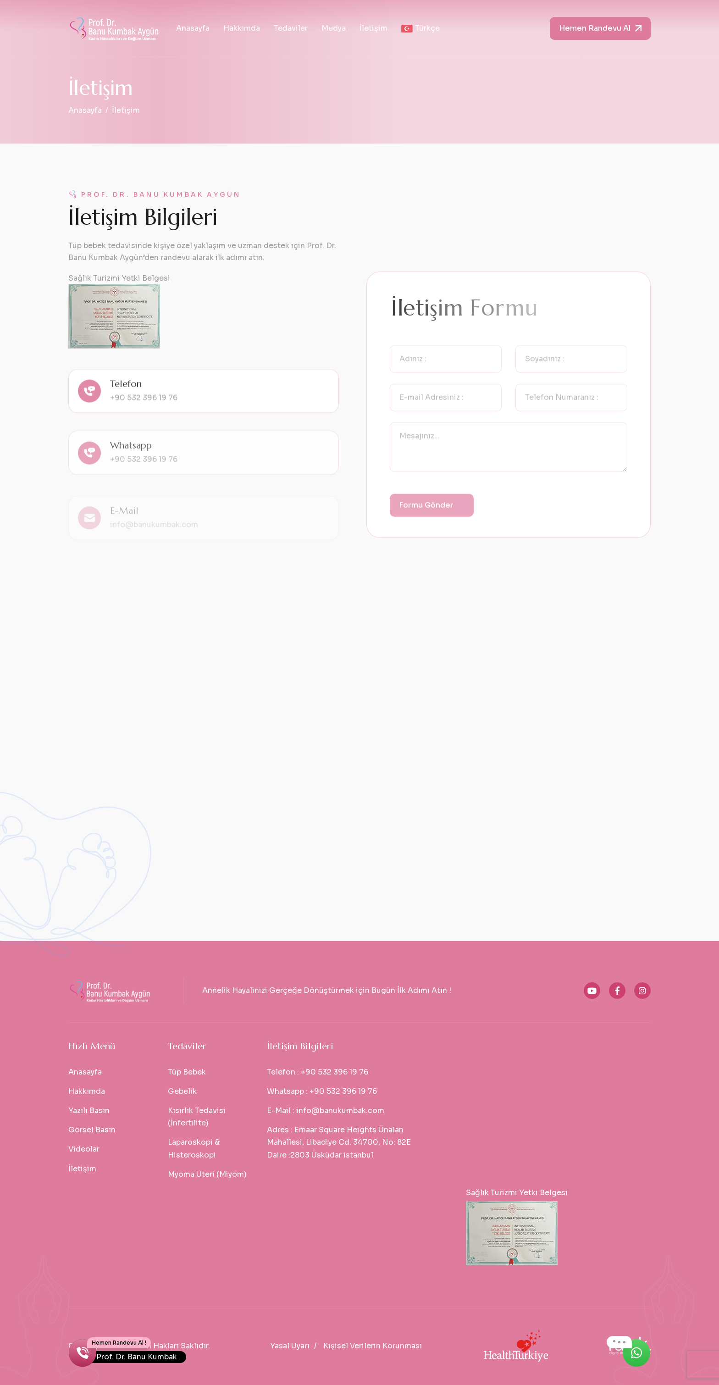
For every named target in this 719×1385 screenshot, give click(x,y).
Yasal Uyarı (290, 1346)
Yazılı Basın (89, 1110)
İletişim (373, 28)
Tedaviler (291, 28)
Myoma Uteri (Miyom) (207, 1174)
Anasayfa (193, 28)
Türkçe (420, 28)
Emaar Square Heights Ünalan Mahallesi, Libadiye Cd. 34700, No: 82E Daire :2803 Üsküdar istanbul (339, 1142)
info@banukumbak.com (340, 1110)
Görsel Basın (92, 1130)
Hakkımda (241, 28)
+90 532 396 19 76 (143, 413)
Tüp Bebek (187, 1072)
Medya (333, 28)
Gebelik (182, 1091)
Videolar (84, 1149)
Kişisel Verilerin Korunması (372, 1346)
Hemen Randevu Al (595, 28)
